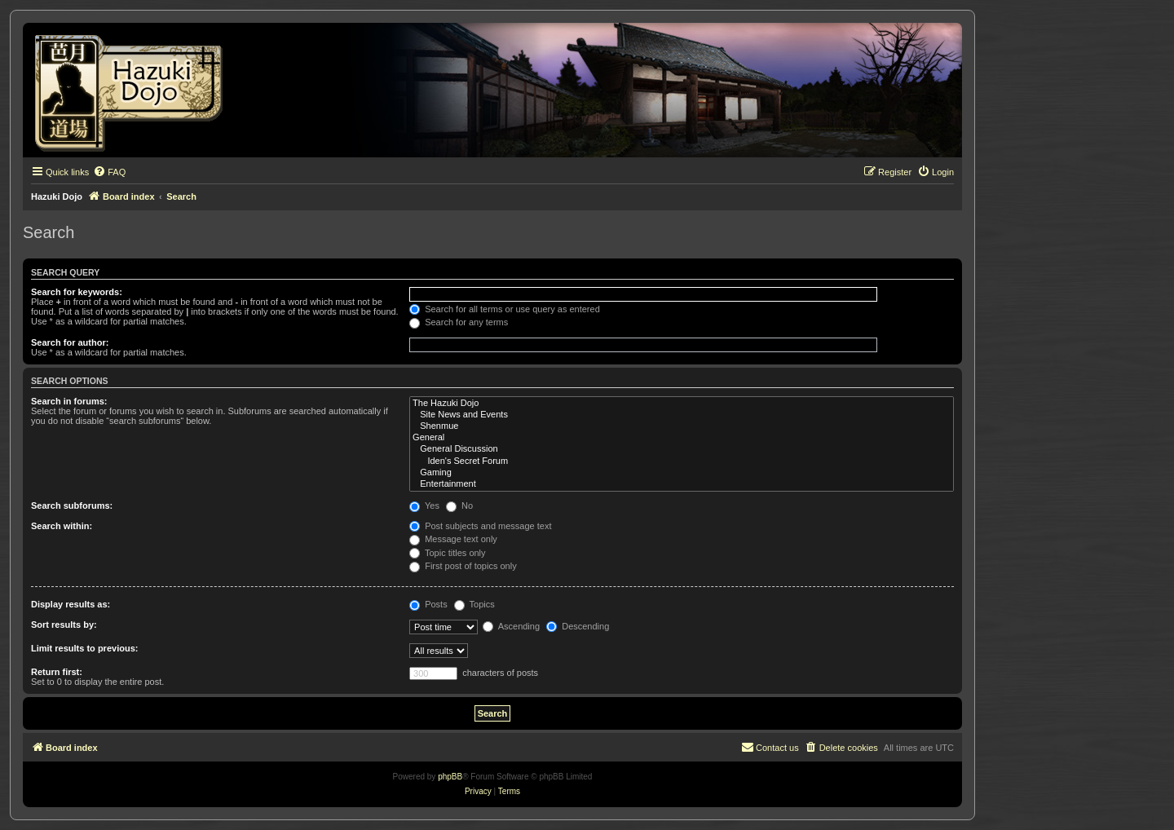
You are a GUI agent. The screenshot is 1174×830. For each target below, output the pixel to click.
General (681, 438)
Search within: (61, 526)
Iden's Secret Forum (681, 461)
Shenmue (681, 426)
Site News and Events (681, 415)
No (459, 505)
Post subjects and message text (480, 526)
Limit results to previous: (84, 648)
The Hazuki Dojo (681, 403)
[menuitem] (109, 172)
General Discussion (681, 449)
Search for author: (69, 342)
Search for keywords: (76, 292)
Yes (424, 505)
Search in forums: (69, 401)
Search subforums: (72, 505)
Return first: (56, 672)
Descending (577, 626)
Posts (428, 604)
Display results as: (70, 604)
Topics (474, 604)
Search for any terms (458, 322)
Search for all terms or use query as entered (504, 309)
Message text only (453, 539)
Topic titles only (447, 553)
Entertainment (681, 484)
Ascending (511, 626)
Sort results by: (64, 624)
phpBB (450, 776)
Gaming (681, 473)
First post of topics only (463, 566)
